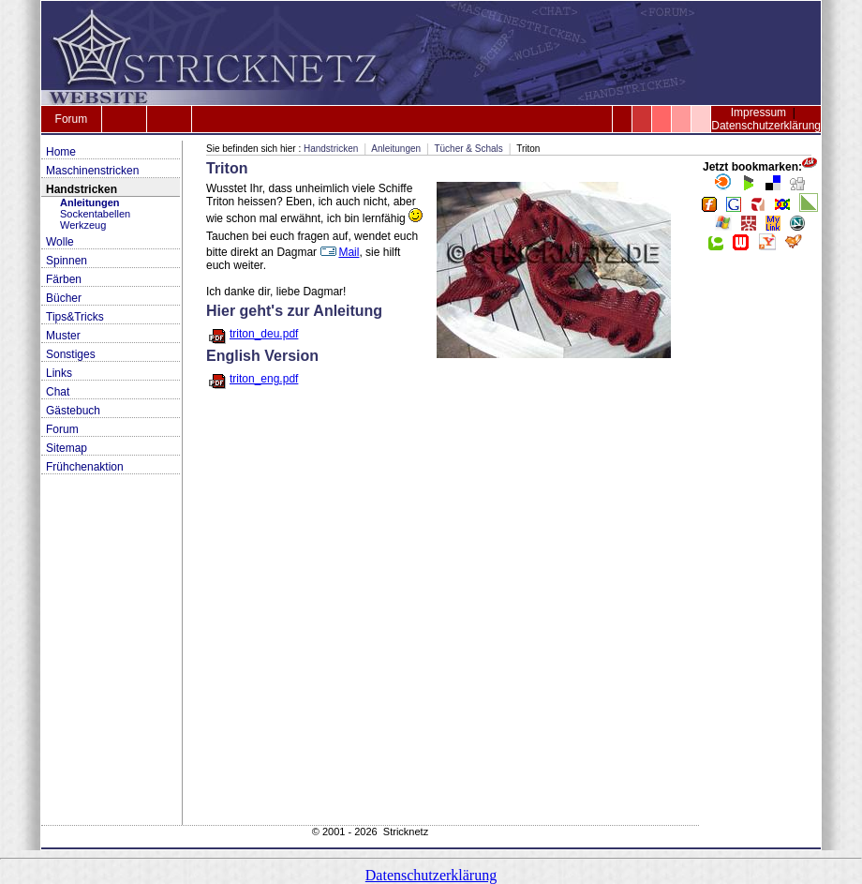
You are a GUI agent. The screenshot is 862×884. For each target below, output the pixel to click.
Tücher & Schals (468, 148)
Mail (339, 252)
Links (59, 373)
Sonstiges (71, 354)
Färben (64, 279)
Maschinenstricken (92, 170)
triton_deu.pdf (264, 333)
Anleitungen (90, 202)
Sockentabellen (95, 213)
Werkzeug (83, 225)
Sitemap (66, 448)
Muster (63, 335)
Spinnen (66, 260)
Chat (57, 391)
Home (61, 151)
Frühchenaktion (85, 466)
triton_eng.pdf (264, 378)
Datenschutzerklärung (766, 125)
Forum (71, 119)
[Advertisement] (760, 543)
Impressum (758, 112)
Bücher (64, 298)
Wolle (60, 241)
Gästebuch (73, 410)
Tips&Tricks (75, 316)
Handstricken (81, 189)
